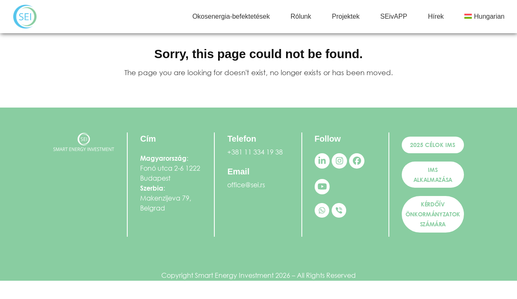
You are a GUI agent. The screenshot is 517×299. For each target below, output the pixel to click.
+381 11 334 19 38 (255, 151)
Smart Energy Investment (234, 275)
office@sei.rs (246, 184)
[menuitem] (484, 16)
